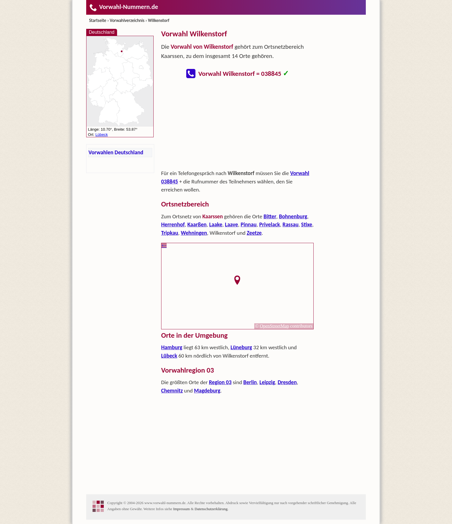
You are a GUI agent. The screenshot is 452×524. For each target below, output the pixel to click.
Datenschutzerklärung (211, 509)
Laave (231, 224)
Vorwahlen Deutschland (115, 152)
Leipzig (267, 382)
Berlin (250, 382)
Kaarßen (197, 224)
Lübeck (169, 355)
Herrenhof (173, 224)
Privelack (269, 224)
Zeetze (254, 233)
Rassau (290, 224)
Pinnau (249, 224)
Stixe (306, 224)
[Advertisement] (237, 125)
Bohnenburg (293, 216)
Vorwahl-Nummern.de (123, 7)
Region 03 (220, 382)
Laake (215, 224)
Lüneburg (241, 347)
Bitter (269, 216)
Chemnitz (172, 390)
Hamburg (171, 347)
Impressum (181, 509)
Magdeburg (207, 390)
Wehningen (194, 233)
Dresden (287, 382)
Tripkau (169, 233)
